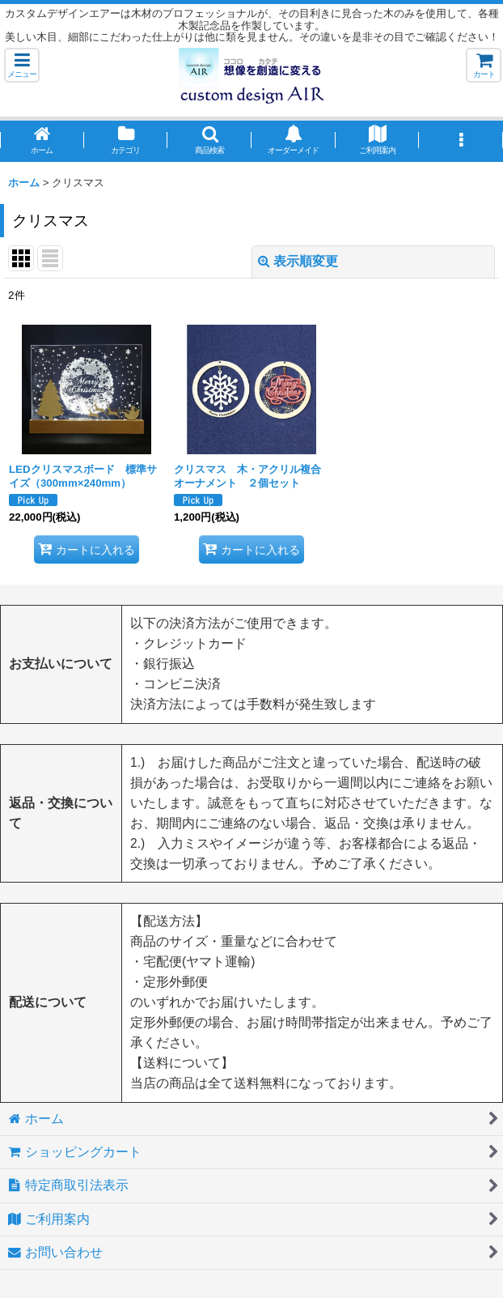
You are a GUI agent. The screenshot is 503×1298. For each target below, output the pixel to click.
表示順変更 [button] (298, 261)
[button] (22, 65)
